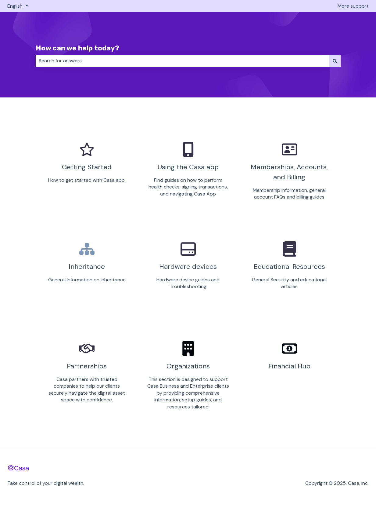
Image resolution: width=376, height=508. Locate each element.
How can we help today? (77, 48)
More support (353, 6)
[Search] (335, 61)
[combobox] (182, 61)
